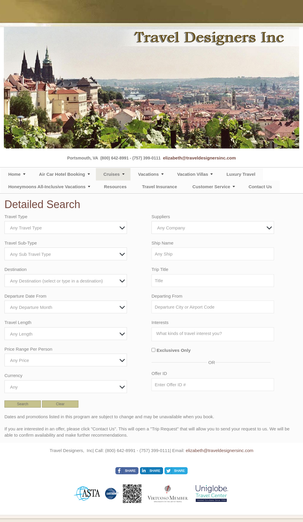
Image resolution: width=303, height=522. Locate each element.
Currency (13, 375)
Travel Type (16, 216)
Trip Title (160, 269)
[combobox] (65, 227)
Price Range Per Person (28, 349)
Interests (160, 322)
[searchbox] (214, 333)
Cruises (112, 174)
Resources (115, 186)
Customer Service (211, 186)
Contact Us (260, 186)
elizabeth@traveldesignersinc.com (199, 157)
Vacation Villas (192, 174)
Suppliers (161, 216)
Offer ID (159, 373)
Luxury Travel (240, 174)
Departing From (167, 295)
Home (14, 174)
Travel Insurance (159, 186)
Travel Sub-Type (20, 242)
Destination (15, 269)
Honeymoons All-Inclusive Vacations (47, 186)
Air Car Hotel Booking (62, 174)
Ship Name (162, 242)
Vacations (148, 174)
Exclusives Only (174, 350)
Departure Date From (25, 295)
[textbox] (67, 227)
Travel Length (17, 322)
